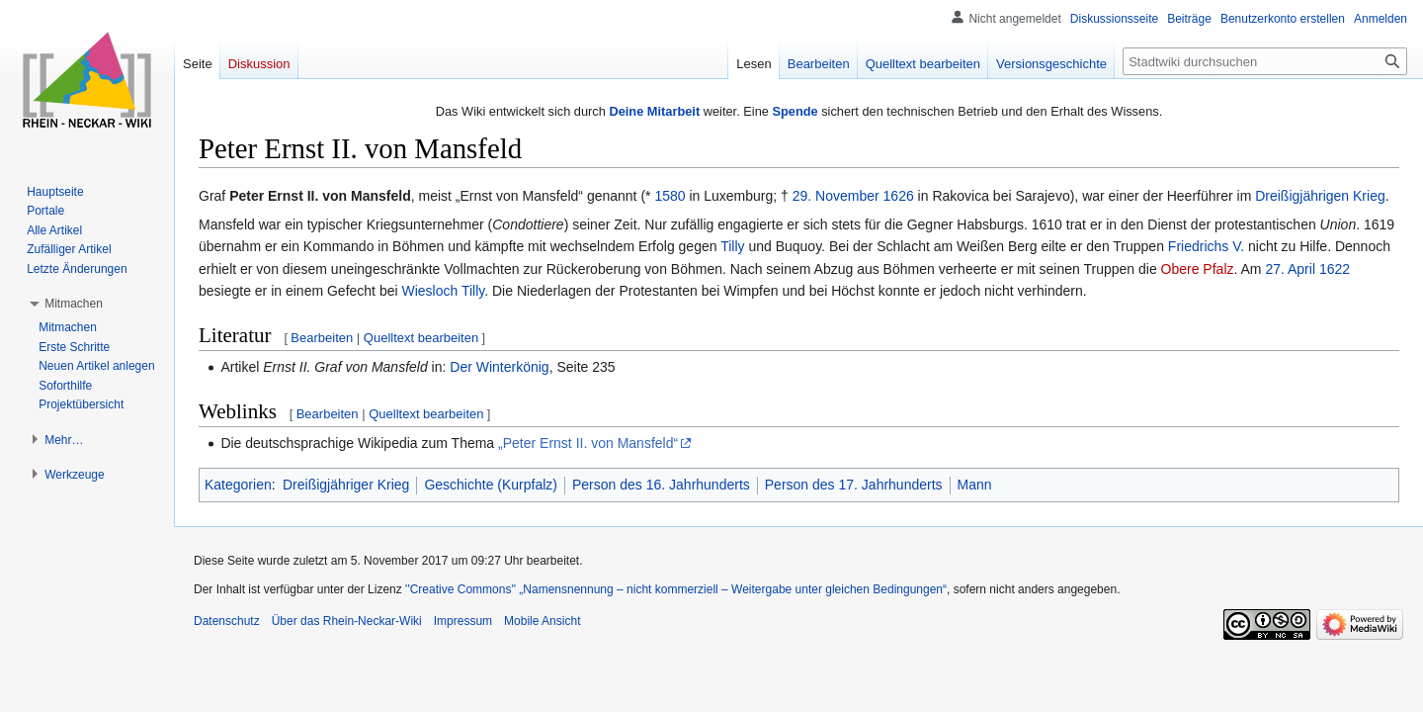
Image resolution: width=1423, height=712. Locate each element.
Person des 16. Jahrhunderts (661, 484)
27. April (1290, 269)
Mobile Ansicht (542, 621)
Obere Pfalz (1197, 269)
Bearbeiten (322, 337)
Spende (794, 111)
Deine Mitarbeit (654, 111)
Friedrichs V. (1206, 246)
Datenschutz (227, 621)
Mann (975, 484)
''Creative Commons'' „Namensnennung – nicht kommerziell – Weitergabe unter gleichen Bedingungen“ (676, 589)
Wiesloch (429, 291)
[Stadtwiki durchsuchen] (1265, 61)
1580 (669, 196)
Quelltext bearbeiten (421, 337)
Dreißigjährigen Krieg (1320, 196)
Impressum (463, 621)
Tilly (732, 246)
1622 (1334, 269)
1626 (898, 196)
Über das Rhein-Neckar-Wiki (347, 621)
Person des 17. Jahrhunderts (854, 484)
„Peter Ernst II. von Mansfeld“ (588, 443)
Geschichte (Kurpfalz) (490, 484)
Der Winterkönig (499, 367)
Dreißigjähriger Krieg (346, 484)
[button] (73, 304)
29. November (836, 196)
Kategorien (238, 484)
